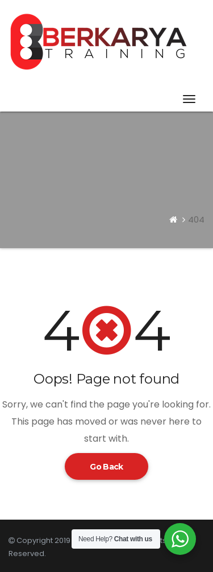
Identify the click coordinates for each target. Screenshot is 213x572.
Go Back (106, 467)
